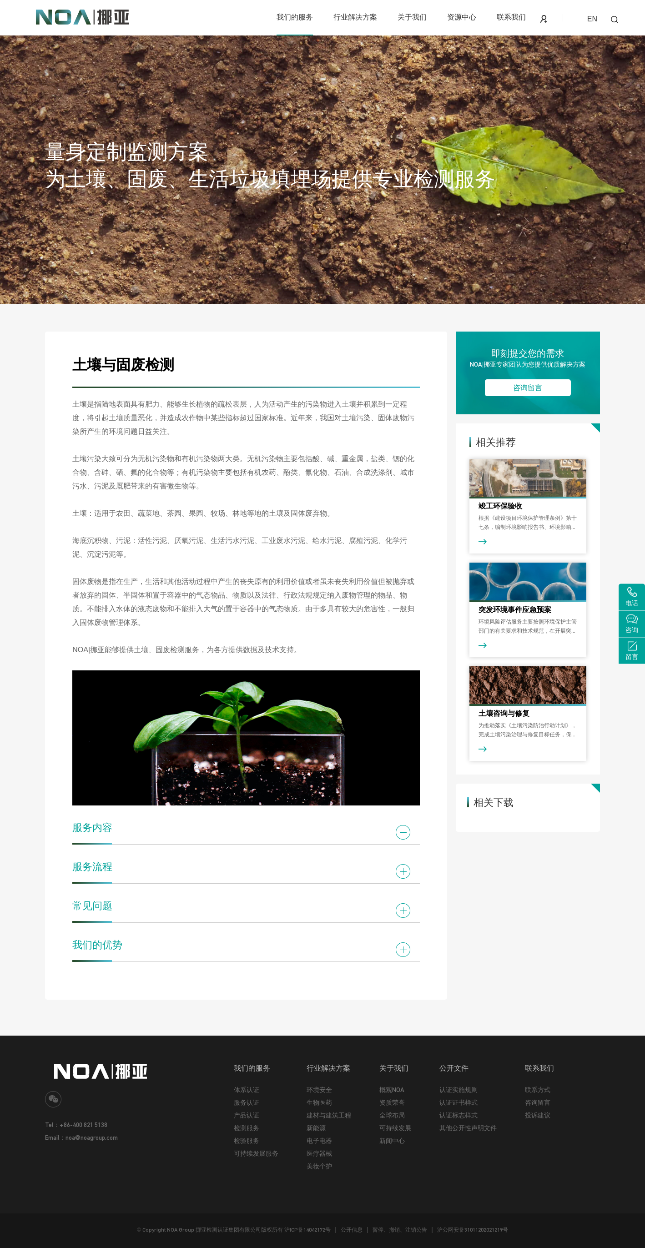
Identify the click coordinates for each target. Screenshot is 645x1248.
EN (592, 19)
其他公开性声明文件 (468, 1128)
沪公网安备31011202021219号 (472, 1230)
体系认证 (246, 1089)
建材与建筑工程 (329, 1115)
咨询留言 (527, 387)
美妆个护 (319, 1166)
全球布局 (392, 1115)
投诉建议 (537, 1115)
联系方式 (537, 1089)
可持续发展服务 (256, 1153)
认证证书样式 (458, 1102)
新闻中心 (392, 1140)
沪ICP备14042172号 (307, 1230)
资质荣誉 (392, 1102)
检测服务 (246, 1128)
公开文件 (454, 1068)
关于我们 (412, 17)
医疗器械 (319, 1153)
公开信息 (352, 1230)
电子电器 (319, 1140)
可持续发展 (395, 1128)
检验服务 (246, 1140)
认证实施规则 (458, 1089)
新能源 (316, 1128)
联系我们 (511, 17)
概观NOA (391, 1089)
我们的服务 (295, 17)
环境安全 (319, 1089)
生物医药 (319, 1102)
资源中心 (461, 17)
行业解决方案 (355, 17)
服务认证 (246, 1102)
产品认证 (246, 1115)
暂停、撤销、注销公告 (400, 1230)
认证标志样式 (458, 1115)
